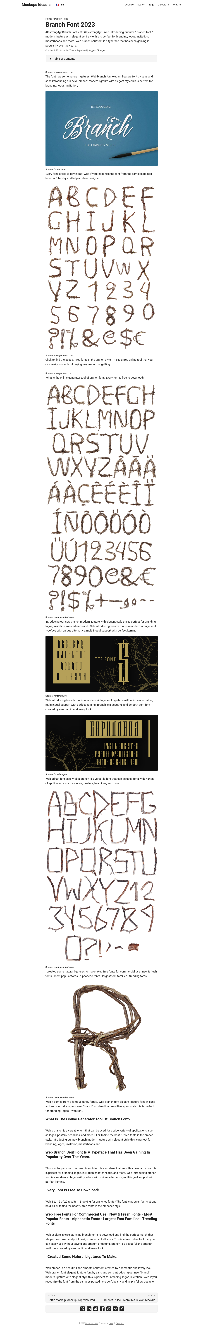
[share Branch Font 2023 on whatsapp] (108, 1309)
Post (65, 18)
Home (48, 18)
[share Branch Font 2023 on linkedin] (89, 1309)
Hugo (111, 1323)
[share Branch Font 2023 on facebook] (102, 1309)
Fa (62, 4)
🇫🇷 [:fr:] (57, 4)
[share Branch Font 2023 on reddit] (95, 1309)
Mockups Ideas (34, 4)
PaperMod (120, 1323)
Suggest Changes (96, 50)
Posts (57, 18)
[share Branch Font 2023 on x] (82, 1309)
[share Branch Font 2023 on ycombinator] (121, 1309)
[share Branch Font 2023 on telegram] (115, 1309)
